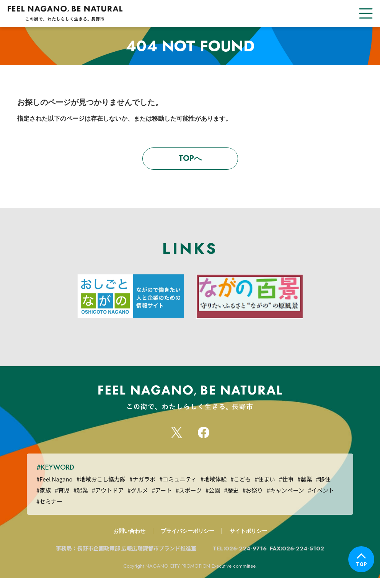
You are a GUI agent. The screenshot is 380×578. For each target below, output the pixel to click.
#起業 (80, 490)
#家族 (43, 490)
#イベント (321, 490)
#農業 (304, 479)
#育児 (62, 490)
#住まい (264, 479)
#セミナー (49, 501)
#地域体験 (214, 479)
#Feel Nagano (54, 479)
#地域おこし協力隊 (101, 479)
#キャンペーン (285, 490)
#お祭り (253, 490)
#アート (162, 490)
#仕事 (286, 479)
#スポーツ (189, 490)
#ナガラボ (142, 479)
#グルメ (137, 490)
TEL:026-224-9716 (240, 548)
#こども (240, 479)
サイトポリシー (248, 531)
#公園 (212, 490)
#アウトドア (108, 490)
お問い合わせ (129, 531)
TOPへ (190, 158)
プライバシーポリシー (187, 531)
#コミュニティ (177, 479)
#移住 (323, 479)
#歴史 (231, 490)
